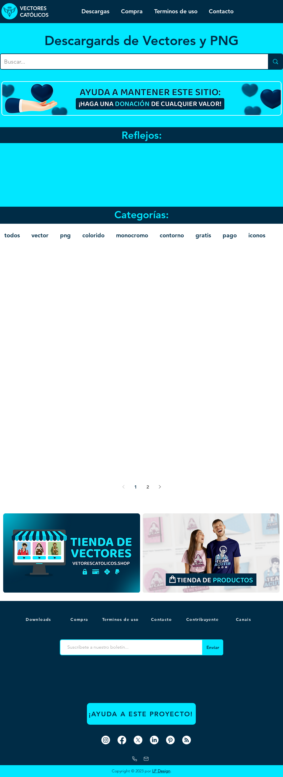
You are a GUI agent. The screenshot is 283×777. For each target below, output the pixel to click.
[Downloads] (38, 619)
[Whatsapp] (134, 759)
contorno (172, 235)
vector (40, 235)
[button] (244, 619)
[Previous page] (123, 487)
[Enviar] (212, 647)
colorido (93, 235)
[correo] (146, 759)
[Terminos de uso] (121, 619)
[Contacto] (162, 619)
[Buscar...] (130, 61)
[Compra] (79, 619)
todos (12, 235)
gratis (203, 235)
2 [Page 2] (147, 487)
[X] (138, 740)
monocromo (132, 235)
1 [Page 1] (135, 487)
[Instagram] (105, 740)
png (65, 235)
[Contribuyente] (203, 619)
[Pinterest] (170, 740)
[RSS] (186, 740)
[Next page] (159, 487)
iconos (256, 235)
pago (230, 235)
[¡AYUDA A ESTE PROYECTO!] (141, 714)
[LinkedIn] (154, 740)
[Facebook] (122, 740)
